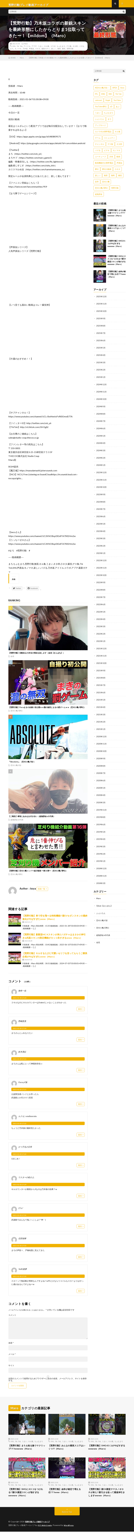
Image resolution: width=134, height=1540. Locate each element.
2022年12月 (101, 559)
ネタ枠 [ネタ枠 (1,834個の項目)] (119, 146)
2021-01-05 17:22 (19, 1126)
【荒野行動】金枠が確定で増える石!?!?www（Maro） (116, 276)
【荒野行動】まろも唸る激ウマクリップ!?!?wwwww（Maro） (116, 215)
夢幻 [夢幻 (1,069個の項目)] (97, 171)
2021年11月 (101, 653)
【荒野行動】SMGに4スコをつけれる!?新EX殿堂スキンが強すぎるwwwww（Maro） (26, 1496)
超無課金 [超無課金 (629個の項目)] (98, 196)
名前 (11, 1345)
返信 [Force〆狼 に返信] (80, 1106)
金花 (12, 659)
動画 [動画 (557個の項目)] (118, 159)
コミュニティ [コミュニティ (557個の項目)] (109, 140)
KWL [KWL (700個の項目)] (103, 96)
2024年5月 (101, 436)
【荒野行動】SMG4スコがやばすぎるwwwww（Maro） (116, 246)
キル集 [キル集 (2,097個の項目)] (117, 134)
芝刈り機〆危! (16, 767)
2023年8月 (101, 501)
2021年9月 (101, 668)
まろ (11, 51)
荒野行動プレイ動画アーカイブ (38, 1530)
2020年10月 (101, 747)
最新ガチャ (45, 51)
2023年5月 (101, 523)
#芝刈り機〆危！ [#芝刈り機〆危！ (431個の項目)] (102, 90)
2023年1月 (101, 552)
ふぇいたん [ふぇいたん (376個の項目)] (99, 121)
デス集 (68, 48)
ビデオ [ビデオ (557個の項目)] (106, 153)
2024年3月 (101, 451)
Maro (26, 46)
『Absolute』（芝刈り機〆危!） (21, 764)
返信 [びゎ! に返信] (80, 1229)
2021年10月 (101, 661)
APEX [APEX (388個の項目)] (114, 90)
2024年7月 (101, 422)
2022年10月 (101, 574)
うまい (40, 48)
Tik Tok (19, 48)
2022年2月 (101, 632)
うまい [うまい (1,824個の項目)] (97, 115)
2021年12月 (101, 646)
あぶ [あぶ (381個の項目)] (117, 109)
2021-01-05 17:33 (19, 1248)
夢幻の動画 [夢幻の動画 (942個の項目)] (106, 171)
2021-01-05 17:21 (19, 1061)
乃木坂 (25, 51)
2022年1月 (101, 639)
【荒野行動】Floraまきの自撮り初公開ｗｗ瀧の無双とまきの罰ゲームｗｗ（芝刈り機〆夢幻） (47, 710)
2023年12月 (101, 472)
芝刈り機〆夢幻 (16, 713)
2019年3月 (101, 842)
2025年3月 (101, 364)
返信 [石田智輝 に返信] (80, 1259)
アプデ (34, 48)
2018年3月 (101, 878)
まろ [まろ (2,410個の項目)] (109, 121)
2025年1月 (101, 378)
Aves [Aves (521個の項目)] (122, 90)
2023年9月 (101, 494)
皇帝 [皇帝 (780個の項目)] (97, 184)
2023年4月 (101, 530)
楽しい (53, 51)
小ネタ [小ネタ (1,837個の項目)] (117, 171)
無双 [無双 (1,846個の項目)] (106, 178)
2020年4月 (101, 791)
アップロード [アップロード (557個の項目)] (100, 128)
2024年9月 (101, 407)
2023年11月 (101, 480)
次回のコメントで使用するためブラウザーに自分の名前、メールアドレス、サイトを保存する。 (47, 1382)
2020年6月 (101, 776)
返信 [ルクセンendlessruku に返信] (80, 1137)
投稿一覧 (41, 891)
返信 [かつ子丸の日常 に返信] (80, 1168)
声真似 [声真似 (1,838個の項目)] (119, 165)
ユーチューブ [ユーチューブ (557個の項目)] (100, 159)
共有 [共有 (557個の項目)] (111, 159)
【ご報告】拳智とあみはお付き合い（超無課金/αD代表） (31, 819)
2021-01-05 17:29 (19, 1187)
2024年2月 (101, 458)
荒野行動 (70, 51)
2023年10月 (101, 487)
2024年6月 (101, 429)
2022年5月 (101, 610)
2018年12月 (101, 863)
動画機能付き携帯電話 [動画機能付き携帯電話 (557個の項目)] (104, 165)
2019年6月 (101, 820)
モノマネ (18, 51)
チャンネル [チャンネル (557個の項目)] (99, 146)
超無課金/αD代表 (17, 822)
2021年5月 (101, 697)
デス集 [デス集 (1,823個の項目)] (110, 146)
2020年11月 (101, 740)
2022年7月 (101, 595)
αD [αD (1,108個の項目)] (111, 109)
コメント (12, 1317)
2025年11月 (101, 306)
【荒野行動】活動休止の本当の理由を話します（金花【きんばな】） (36, 655)
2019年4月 (101, 834)
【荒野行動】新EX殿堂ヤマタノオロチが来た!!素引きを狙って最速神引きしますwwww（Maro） (106, 1498)
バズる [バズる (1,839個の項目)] (97, 153)
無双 (59, 51)
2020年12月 (101, 733)
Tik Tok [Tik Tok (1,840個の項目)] (118, 96)
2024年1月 (101, 465)
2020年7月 (101, 769)
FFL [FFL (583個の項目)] (96, 96)
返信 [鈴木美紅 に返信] (80, 1072)
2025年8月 (101, 328)
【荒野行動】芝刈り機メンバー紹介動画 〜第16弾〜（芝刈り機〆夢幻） (37, 873)
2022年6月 (101, 603)
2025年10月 (101, 313)
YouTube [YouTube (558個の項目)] (117, 102)
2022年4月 (101, 617)
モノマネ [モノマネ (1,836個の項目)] (116, 153)
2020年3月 (101, 798)
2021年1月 (101, 726)
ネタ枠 (75, 48)
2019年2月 (101, 849)
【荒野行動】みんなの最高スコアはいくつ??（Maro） (116, 230)
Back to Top (67, 1520)
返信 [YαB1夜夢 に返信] (80, 1293)
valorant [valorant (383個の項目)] (98, 102)
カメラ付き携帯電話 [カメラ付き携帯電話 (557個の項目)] (103, 134)
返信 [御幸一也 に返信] (80, 1011)
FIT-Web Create (45, 1534)
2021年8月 (101, 675)
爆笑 (63, 51)
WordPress (70, 1534)
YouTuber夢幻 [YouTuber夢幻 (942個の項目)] (101, 109)
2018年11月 (101, 870)
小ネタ (37, 51)
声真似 (31, 51)
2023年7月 (101, 509)
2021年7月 (101, 682)
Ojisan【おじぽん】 (105, 900)
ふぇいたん (101, 907)
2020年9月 (101, 755)
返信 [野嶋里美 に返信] (80, 1042)
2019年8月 (101, 813)
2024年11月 (101, 393)
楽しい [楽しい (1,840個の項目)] (97, 178)
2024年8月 (101, 414)
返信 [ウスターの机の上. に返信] (80, 1198)
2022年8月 (101, 588)
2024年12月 (101, 385)
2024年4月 (101, 443)
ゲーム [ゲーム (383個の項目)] (97, 140)
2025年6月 (101, 342)
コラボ (52, 48)
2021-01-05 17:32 (19, 1217)
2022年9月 (101, 581)
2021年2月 (101, 718)
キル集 (46, 48)
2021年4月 (101, 704)
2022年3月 (101, 624)
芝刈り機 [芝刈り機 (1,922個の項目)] (105, 184)
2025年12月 (101, 299)
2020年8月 (101, 762)
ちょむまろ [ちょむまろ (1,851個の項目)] (108, 115)
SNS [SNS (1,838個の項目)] (110, 96)
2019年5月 (101, 827)
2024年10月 (101, 400)
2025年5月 (101, 349)
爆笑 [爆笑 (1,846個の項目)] (120, 178)
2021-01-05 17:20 (19, 1000)
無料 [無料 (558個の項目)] (113, 178)
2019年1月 (101, 856)
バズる (81, 48)
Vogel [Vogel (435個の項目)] (107, 102)
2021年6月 (101, 689)
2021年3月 (101, 711)
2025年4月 (101, 357)
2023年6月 (101, 516)
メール (12, 1357)
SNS (14, 48)
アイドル (27, 48)
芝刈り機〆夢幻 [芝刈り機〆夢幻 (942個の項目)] (101, 190)
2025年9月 (101, 320)
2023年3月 (101, 537)
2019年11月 (101, 805)
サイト (11, 1368)
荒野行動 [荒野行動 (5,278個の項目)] (114, 190)
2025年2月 (101, 371)
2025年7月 (101, 335)
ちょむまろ (61, 48)
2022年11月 (101, 566)
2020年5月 (101, 784)
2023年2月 (101, 545)
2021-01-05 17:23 (19, 1156)
